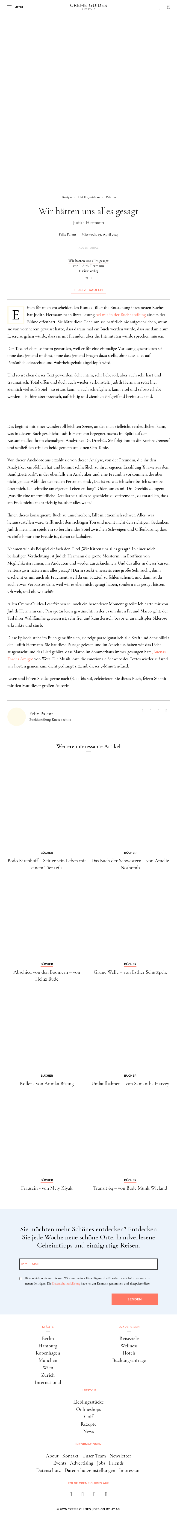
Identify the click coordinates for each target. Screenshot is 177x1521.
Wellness (129, 1346)
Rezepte (89, 1424)
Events (59, 1463)
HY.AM (116, 1509)
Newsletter (120, 1456)
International (48, 1382)
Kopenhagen (48, 1353)
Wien (48, 1368)
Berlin (48, 1338)
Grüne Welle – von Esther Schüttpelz (130, 972)
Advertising (81, 1463)
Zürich (48, 1375)
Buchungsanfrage (129, 1360)
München (47, 1360)
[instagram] (82, 1495)
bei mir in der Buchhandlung (121, 315)
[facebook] (71, 1495)
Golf (88, 1417)
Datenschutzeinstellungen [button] (90, 1470)
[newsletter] (106, 1495)
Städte (48, 1327)
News (88, 1431)
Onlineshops (88, 1409)
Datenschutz (48, 1470)
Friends (116, 1463)
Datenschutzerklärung (66, 1283)
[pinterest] (94, 1495)
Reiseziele (129, 1338)
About (52, 1456)
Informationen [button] (88, 1444)
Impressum (130, 1470)
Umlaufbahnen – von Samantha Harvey (130, 1084)
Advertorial (88, 247)
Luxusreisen (129, 1327)
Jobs (101, 1463)
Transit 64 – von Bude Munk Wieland (130, 1188)
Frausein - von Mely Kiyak (46, 1188)
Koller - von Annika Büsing (47, 1084)
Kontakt (70, 1456)
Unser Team (94, 1456)
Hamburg (47, 1346)
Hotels (129, 1353)
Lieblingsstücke (88, 1402)
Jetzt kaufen (88, 290)
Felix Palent (67, 234)
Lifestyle (88, 1390)
